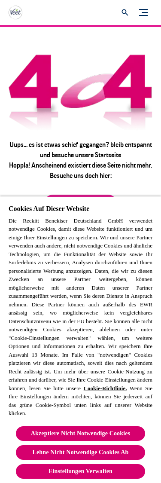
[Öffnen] (125, 12)
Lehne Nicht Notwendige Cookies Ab (81, 452)
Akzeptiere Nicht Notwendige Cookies (80, 433)
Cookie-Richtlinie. (105, 388)
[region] (80, 339)
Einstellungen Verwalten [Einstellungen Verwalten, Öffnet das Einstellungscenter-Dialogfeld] (80, 471)
